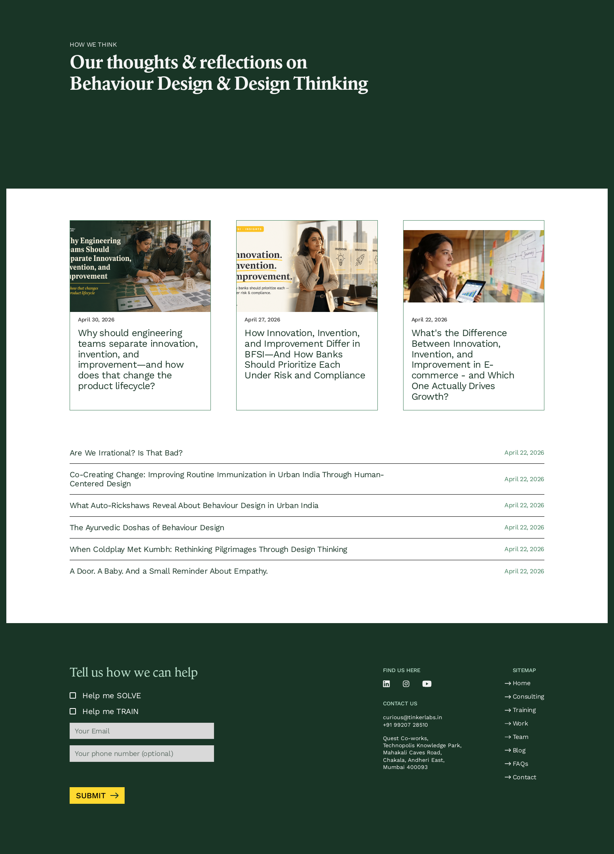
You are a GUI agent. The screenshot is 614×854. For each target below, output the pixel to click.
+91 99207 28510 (405, 725)
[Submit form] (97, 795)
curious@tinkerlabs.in (412, 717)
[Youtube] (427, 684)
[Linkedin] (386, 684)
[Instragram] (406, 683)
